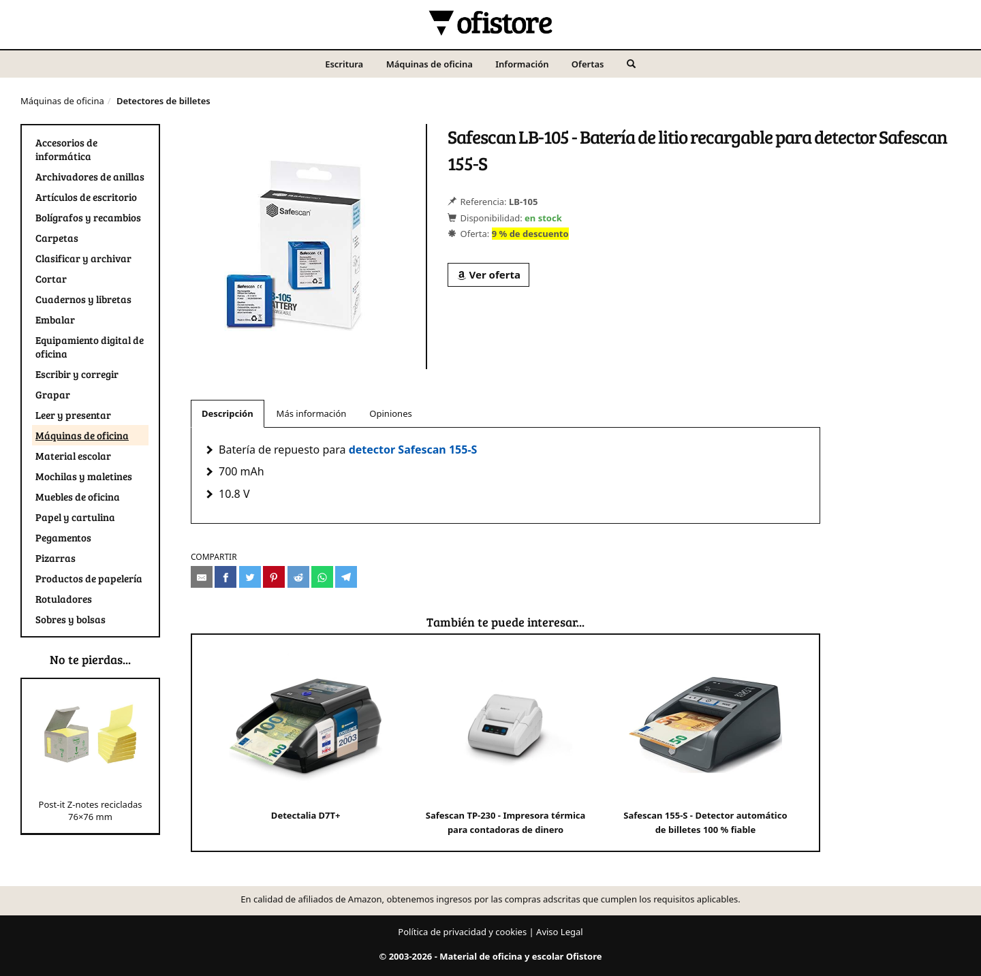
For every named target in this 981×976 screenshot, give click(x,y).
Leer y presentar (73, 415)
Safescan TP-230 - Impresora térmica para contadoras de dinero (505, 742)
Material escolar (73, 455)
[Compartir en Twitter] (250, 577)
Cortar (51, 278)
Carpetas (56, 238)
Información (521, 64)
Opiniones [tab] (390, 413)
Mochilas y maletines (83, 476)
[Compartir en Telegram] (346, 577)
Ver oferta (488, 274)
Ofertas (588, 64)
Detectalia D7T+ (305, 734)
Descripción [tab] (227, 413)
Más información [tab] (312, 413)
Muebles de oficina (77, 496)
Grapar (52, 394)
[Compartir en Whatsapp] (322, 577)
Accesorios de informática (66, 149)
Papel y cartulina (75, 517)
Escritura (344, 64)
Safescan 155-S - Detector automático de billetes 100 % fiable (705, 742)
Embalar (55, 319)
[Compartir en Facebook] (225, 577)
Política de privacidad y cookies (462, 932)
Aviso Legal (559, 932)
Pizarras (55, 558)
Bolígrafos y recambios (88, 217)
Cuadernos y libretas (83, 299)
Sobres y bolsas (70, 619)
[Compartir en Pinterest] (274, 577)
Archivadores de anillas (89, 176)
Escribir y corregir (77, 374)
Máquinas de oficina (429, 64)
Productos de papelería (88, 578)
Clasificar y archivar (83, 258)
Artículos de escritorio (86, 197)
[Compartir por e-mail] (202, 577)
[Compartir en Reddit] (298, 577)
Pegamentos (63, 537)
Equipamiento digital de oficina (89, 346)
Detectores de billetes (163, 101)
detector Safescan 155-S (413, 449)
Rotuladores (63, 598)
